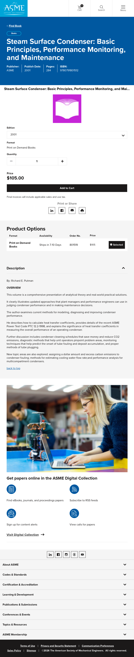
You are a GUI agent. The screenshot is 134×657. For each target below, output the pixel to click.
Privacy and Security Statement (58, 646)
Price (10, 173)
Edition (11, 127)
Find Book (15, 26)
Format (11, 142)
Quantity (12, 154)
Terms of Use (27, 646)
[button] (67, 135)
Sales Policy (14, 651)
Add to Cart (67, 188)
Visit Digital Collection (23, 535)
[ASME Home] (14, 8)
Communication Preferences (98, 646)
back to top (13, 368)
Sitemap (31, 651)
